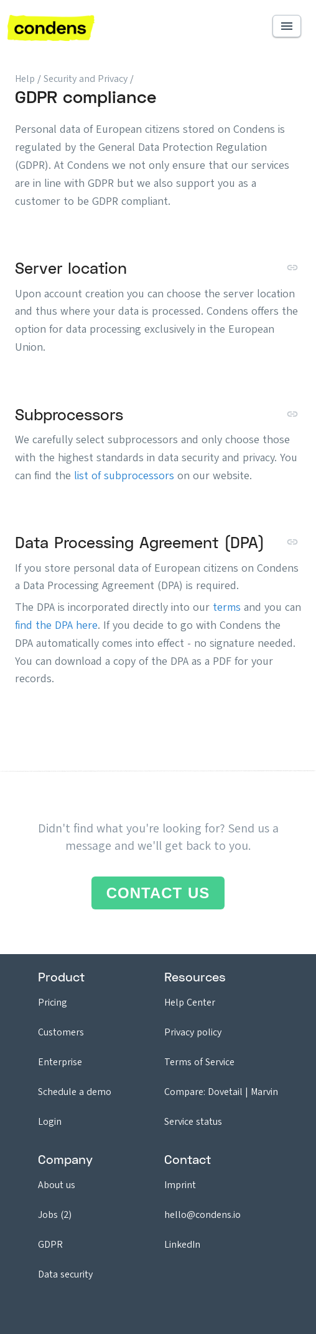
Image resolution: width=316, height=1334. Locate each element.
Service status (193, 1121)
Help (25, 78)
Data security (65, 1274)
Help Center (189, 1002)
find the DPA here (56, 625)
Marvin (264, 1091)
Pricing (52, 1002)
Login (50, 1121)
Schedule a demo (74, 1091)
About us (56, 1185)
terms (227, 607)
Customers (61, 1032)
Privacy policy (192, 1032)
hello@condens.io (202, 1214)
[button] (286, 26)
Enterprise (60, 1062)
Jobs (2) (55, 1214)
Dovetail (225, 1091)
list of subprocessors (124, 475)
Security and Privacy (87, 78)
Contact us (158, 893)
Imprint (180, 1185)
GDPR (50, 1244)
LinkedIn (182, 1244)
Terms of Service (199, 1062)
